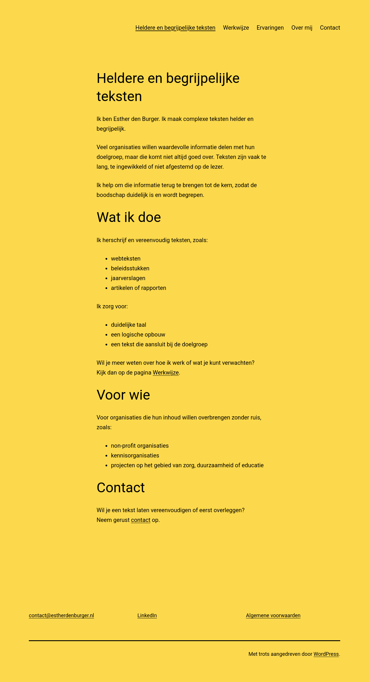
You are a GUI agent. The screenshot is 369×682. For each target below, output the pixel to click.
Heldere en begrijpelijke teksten (175, 27)
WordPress (326, 654)
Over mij (301, 27)
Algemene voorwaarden (273, 615)
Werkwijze (236, 27)
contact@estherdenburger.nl (61, 615)
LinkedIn (147, 615)
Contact (330, 27)
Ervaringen (270, 27)
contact (140, 519)
